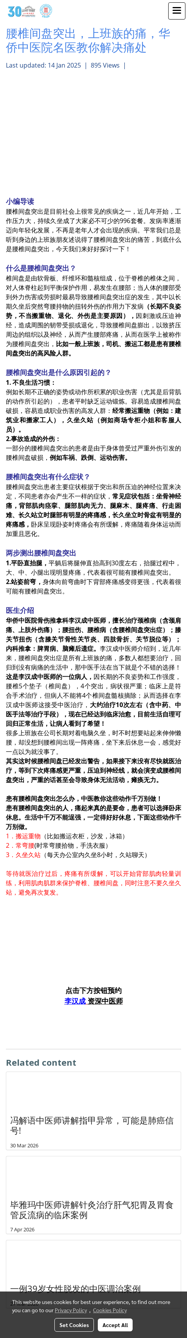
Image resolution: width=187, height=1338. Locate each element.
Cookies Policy (110, 1309)
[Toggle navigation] (176, 11)
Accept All (115, 1324)
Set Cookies (74, 1324)
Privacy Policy (71, 1309)
